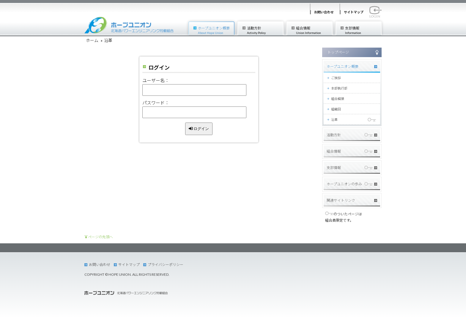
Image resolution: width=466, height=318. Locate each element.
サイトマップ (353, 12)
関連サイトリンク (341, 200)
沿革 (334, 119)
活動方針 (265, 30)
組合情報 (314, 30)
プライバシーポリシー (165, 264)
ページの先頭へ (100, 237)
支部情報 (363, 30)
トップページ (338, 52)
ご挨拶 (336, 78)
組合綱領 (337, 99)
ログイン (199, 128)
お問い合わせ (324, 12)
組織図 (336, 109)
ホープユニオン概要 (216, 30)
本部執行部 (339, 88)
